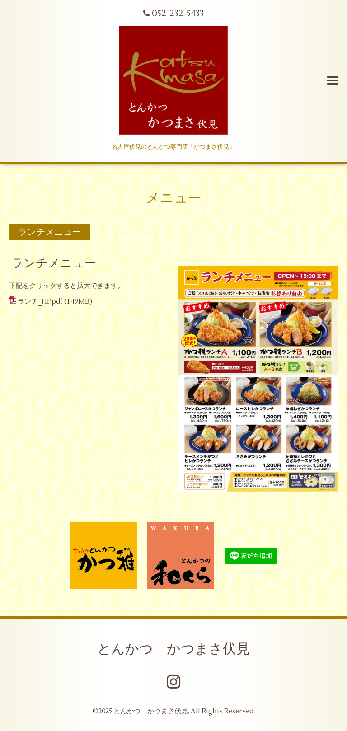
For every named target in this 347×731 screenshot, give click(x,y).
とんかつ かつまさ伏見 (173, 649)
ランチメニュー (53, 263)
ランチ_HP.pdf (40, 301)
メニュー (174, 198)
